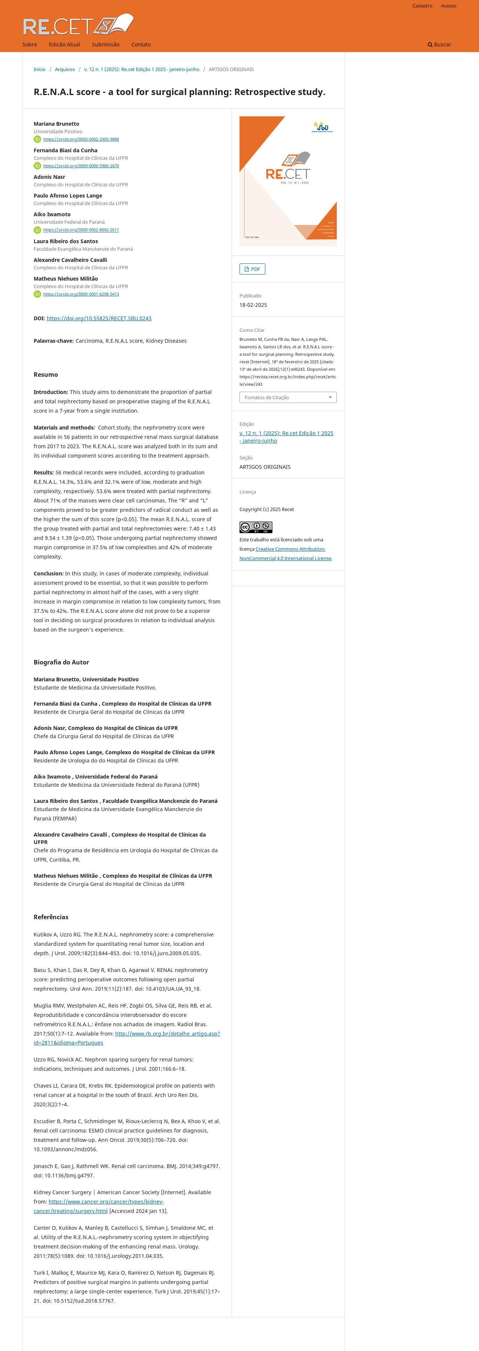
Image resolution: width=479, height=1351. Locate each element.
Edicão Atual (64, 44)
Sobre (29, 44)
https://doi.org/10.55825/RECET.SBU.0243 (99, 318)
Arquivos (65, 69)
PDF (255, 269)
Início (40, 69)
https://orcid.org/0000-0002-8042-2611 (81, 230)
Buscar (439, 44)
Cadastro (422, 5)
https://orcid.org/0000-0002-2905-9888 (81, 139)
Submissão (105, 44)
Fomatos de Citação (267, 397)
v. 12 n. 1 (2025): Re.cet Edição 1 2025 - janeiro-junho (141, 69)
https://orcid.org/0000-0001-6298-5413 (81, 294)
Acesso (449, 5)
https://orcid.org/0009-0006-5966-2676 (81, 165)
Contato (141, 44)
